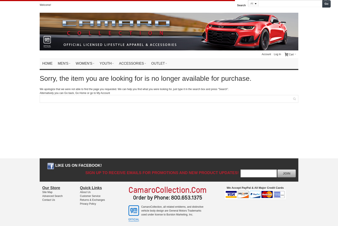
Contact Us (48, 199)
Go (327, 3)
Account (266, 54)
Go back (69, 93)
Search (241, 5)
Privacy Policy (88, 203)
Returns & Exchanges (92, 199)
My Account (103, 93)
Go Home (80, 93)
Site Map (47, 192)
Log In (277, 54)
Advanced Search (52, 196)
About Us (85, 192)
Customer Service (90, 196)
